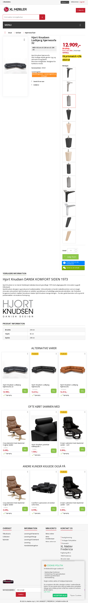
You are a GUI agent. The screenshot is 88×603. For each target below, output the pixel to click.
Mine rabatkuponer (50, 551)
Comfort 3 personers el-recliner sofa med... (43, 504)
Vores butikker (8, 546)
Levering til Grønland (31, 540)
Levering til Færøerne (31, 534)
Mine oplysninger (50, 546)
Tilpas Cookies (75, 595)
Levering (27, 543)
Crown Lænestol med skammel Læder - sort (71, 444)
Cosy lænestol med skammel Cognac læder (13, 444)
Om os (26, 551)
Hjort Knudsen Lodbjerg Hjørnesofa (40, 386)
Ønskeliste (7, 2)
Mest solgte (7, 543)
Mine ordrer (50, 534)
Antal (64, 251)
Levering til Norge (30, 537)
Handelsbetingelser (31, 546)
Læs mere (47, 592)
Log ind (82, 2)
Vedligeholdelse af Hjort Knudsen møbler (32, 558)
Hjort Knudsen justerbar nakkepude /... (40, 445)
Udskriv (36, 85)
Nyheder (6, 540)
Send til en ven (38, 81)
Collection (6, 537)
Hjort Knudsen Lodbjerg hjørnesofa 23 (12, 386)
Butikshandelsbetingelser (33, 548)
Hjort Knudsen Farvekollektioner (30, 563)
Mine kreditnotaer (50, 538)
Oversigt (6, 551)
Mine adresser (51, 542)
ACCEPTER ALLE (60, 595)
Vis (25, 391)
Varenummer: (36, 68)
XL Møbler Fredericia (31, 554)
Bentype (65, 66)
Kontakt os (6, 548)
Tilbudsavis (7, 534)
